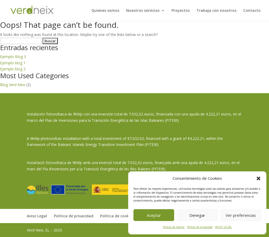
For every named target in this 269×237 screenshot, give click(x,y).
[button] (258, 178)
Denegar (197, 215)
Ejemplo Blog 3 (13, 56)
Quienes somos (105, 11)
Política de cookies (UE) (121, 215)
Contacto (252, 11)
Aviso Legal (37, 215)
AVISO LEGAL (223, 227)
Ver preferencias (241, 215)
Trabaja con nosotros (216, 11)
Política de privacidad (200, 227)
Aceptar (154, 215)
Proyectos (181, 11)
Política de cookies (173, 227)
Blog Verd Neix (12, 84)
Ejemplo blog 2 (12, 68)
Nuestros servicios (142, 11)
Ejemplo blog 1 (12, 62)
